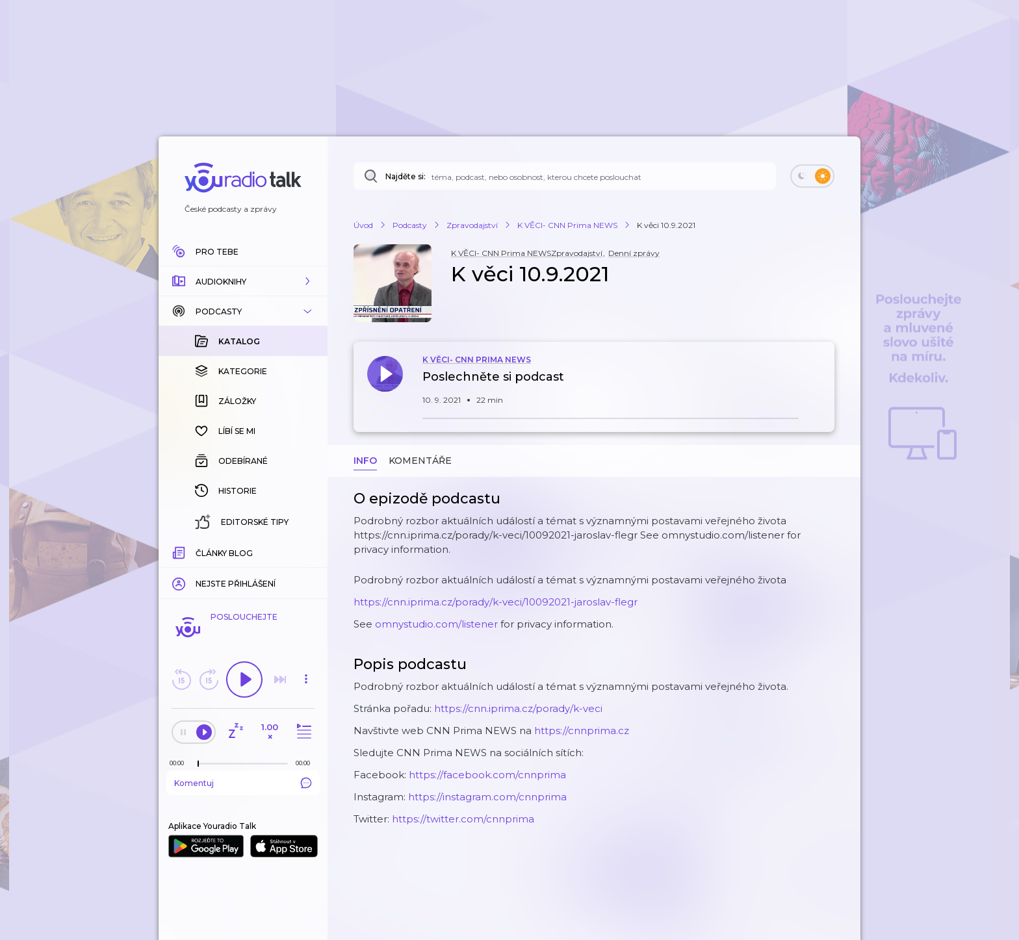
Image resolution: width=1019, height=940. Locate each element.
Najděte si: (405, 176)
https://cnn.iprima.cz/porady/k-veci (518, 708)
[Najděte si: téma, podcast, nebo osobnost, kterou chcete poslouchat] (565, 176)
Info (365, 460)
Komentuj (243, 783)
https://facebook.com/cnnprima (487, 775)
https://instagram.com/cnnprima (487, 797)
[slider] (198, 764)
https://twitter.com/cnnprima (463, 819)
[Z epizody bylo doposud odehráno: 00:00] (180, 763)
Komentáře (420, 460)
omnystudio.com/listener (436, 624)
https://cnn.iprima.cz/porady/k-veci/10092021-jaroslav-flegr (496, 602)
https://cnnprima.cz (581, 730)
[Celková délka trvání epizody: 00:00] (306, 763)
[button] (243, 281)
